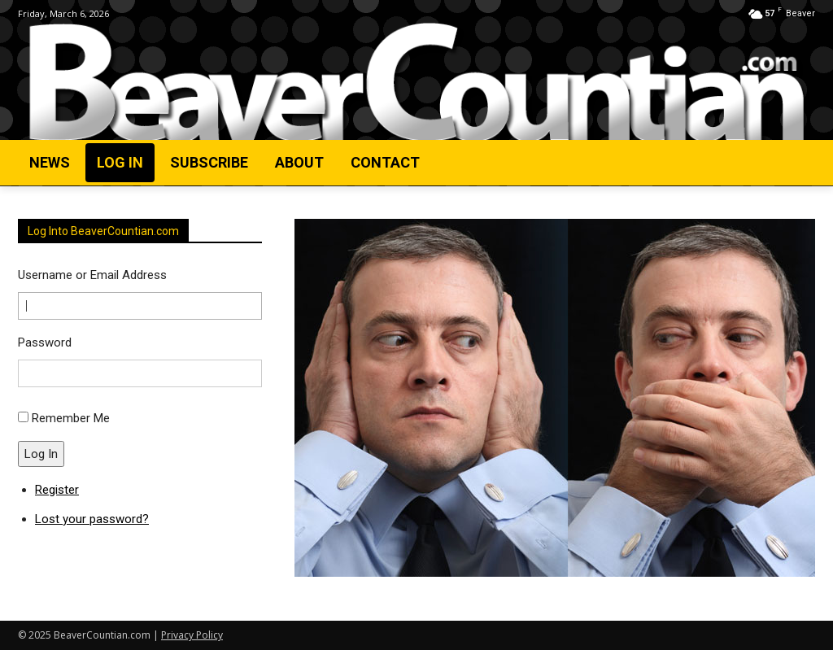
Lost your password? (92, 519)
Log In (41, 454)
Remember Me (71, 418)
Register (57, 489)
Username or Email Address (92, 275)
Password (45, 342)
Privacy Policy (192, 635)
